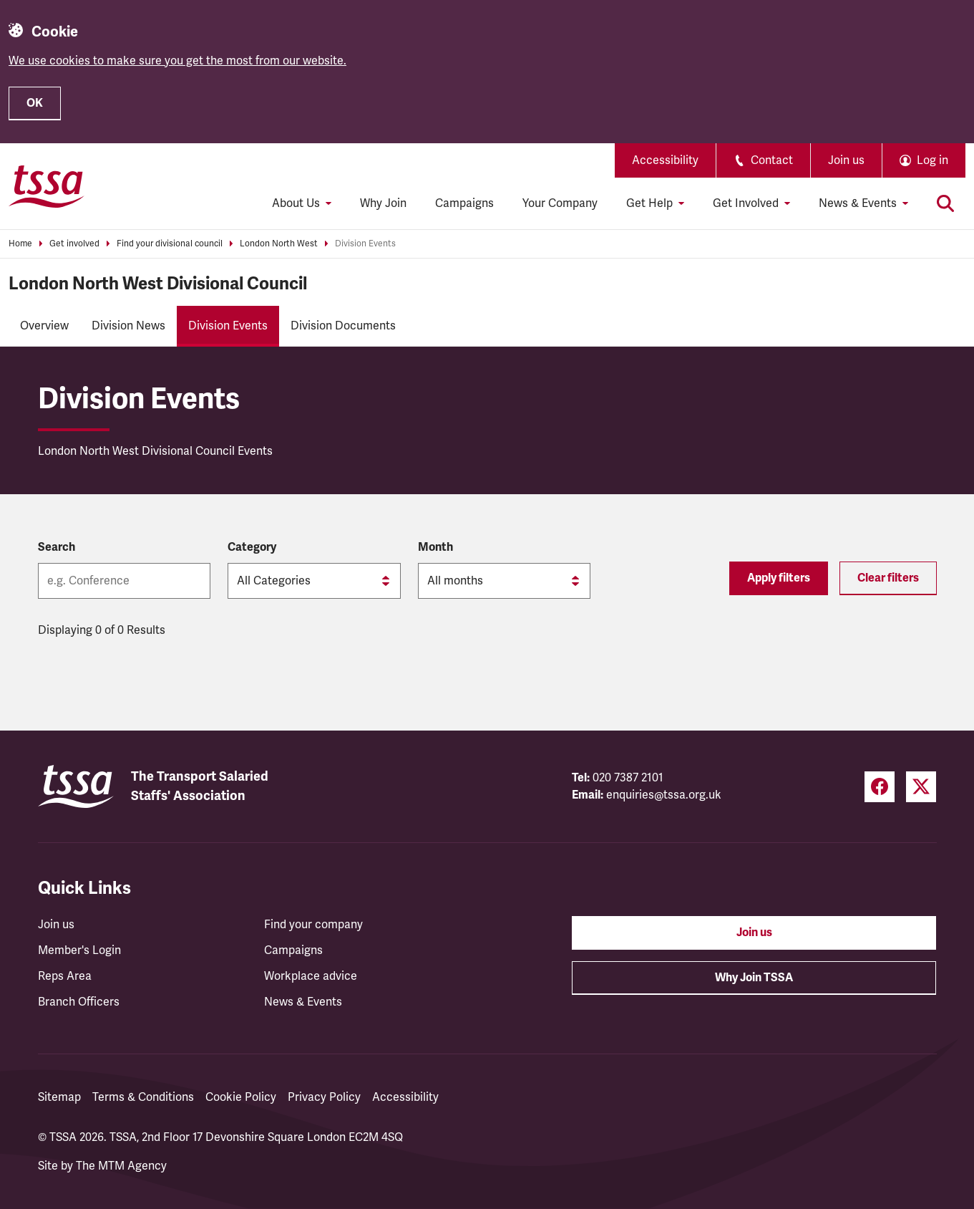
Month (435, 547)
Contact (763, 160)
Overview (44, 326)
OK (34, 103)
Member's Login (79, 950)
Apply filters (778, 578)
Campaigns (464, 203)
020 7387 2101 (628, 778)
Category (252, 547)
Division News (128, 326)
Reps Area (65, 976)
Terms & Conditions (143, 1097)
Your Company (560, 203)
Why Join (383, 203)
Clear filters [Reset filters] (888, 578)
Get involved (74, 244)
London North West (279, 244)
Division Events (365, 244)
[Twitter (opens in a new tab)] (921, 786)
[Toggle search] (945, 203)
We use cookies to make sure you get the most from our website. (177, 61)
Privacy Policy (324, 1097)
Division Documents (343, 326)
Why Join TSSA (754, 977)
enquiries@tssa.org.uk (663, 795)
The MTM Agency (121, 1166)
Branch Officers (79, 1002)
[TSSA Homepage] (46, 186)
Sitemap (59, 1097)
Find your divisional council (170, 244)
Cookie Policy (240, 1097)
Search (56, 547)
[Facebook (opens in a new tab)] (880, 786)
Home (20, 244)
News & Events (303, 1002)
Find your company (313, 924)
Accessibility (665, 160)
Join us (846, 160)
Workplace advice (310, 976)
